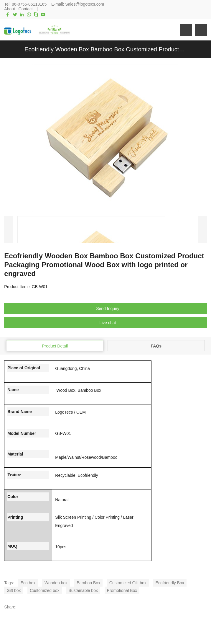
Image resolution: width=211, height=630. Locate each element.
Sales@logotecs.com (84, 4)
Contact (26, 8)
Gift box (13, 590)
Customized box (44, 590)
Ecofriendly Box (170, 582)
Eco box (28, 582)
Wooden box (55, 582)
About (9, 8)
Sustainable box (83, 590)
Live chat (107, 322)
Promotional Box (122, 590)
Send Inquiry (107, 308)
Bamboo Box (88, 582)
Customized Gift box (127, 582)
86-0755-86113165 (29, 4)
